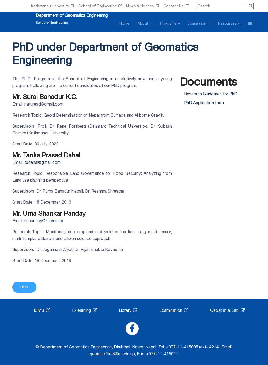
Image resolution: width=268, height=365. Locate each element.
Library (128, 310)
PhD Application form (204, 102)
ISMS (42, 310)
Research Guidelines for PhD (210, 93)
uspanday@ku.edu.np (43, 220)
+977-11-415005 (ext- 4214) (193, 347)
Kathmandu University (52, 6)
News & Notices (142, 6)
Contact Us (176, 6)
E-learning (84, 310)
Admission (199, 23)
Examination (173, 310)
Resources (229, 23)
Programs (170, 23)
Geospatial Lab (227, 310)
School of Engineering (100, 6)
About (145, 23)
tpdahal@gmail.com (42, 162)
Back (24, 287)
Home (124, 23)
